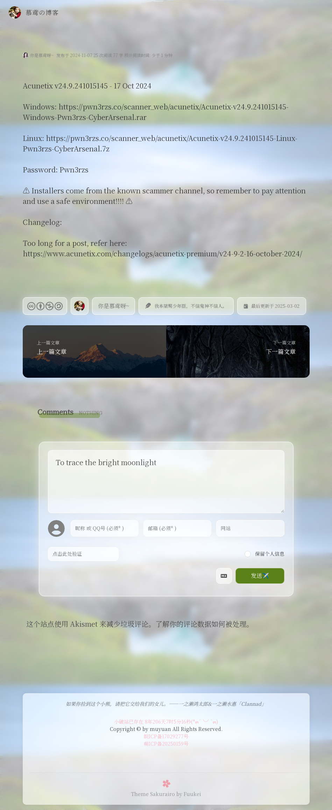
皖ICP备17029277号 (166, 736)
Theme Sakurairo (153, 793)
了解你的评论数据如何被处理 (200, 624)
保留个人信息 (264, 553)
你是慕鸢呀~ (42, 55)
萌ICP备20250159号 (166, 743)
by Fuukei (188, 793)
